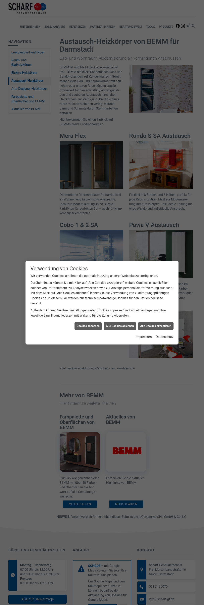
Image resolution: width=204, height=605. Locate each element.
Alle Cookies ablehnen (120, 326)
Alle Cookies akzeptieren (155, 326)
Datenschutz (165, 337)
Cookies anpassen (88, 326)
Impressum (144, 337)
